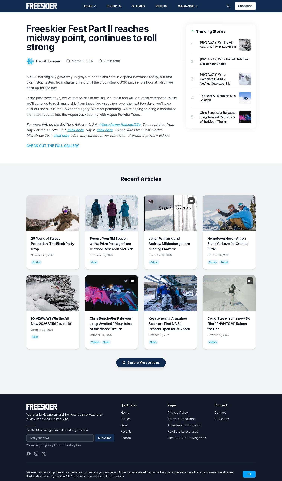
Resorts (114, 6)
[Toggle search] (228, 6)
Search (125, 438)
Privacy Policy (178, 412)
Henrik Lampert (49, 61)
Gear (90, 6)
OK (249, 474)
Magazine (188, 6)
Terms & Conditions (181, 419)
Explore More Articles (141, 363)
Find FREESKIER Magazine (187, 438)
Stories (138, 6)
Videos (161, 6)
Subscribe (245, 6)
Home (124, 412)
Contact (220, 412)
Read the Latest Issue (183, 431)
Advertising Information (184, 425)
